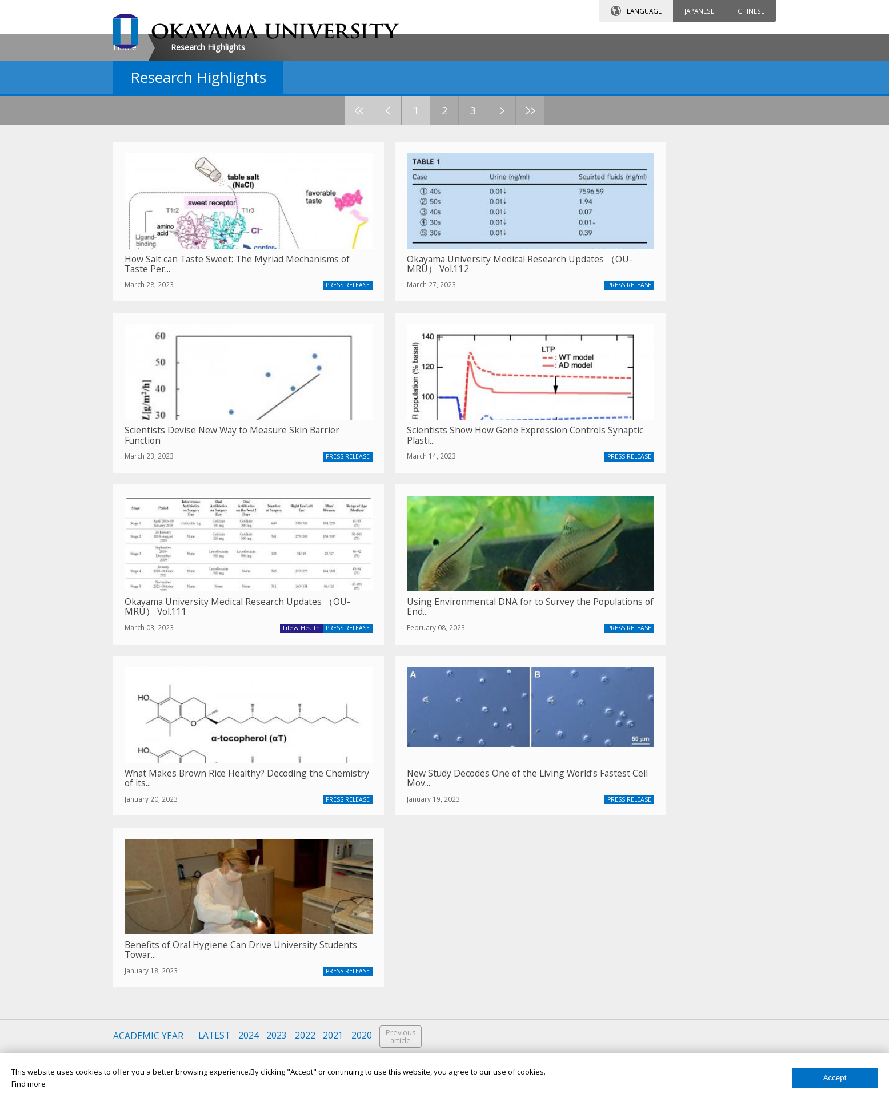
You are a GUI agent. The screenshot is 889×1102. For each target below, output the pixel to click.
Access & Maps (612, 923)
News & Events (612, 943)
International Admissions (179, 1002)
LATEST (215, 789)
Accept (835, 1077)
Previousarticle (403, 790)
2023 (277, 789)
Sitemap (600, 1041)
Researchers (383, 943)
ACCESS (567, 44)
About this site (610, 1002)
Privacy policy (609, 1021)
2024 (249, 789)
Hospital (150, 962)
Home (125, 145)
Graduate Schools (167, 943)
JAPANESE (699, 10)
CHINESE (751, 10)
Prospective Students (398, 884)
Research (152, 903)
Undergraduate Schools (177, 923)
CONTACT (469, 44)
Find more (28, 1084)
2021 (335, 789)
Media (372, 962)
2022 (306, 789)
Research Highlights (620, 962)
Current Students (391, 923)
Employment (607, 982)
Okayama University (171, 884)
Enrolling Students (392, 903)
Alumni (373, 982)
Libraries (151, 982)
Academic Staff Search (625, 903)
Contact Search (612, 884)
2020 (363, 789)
